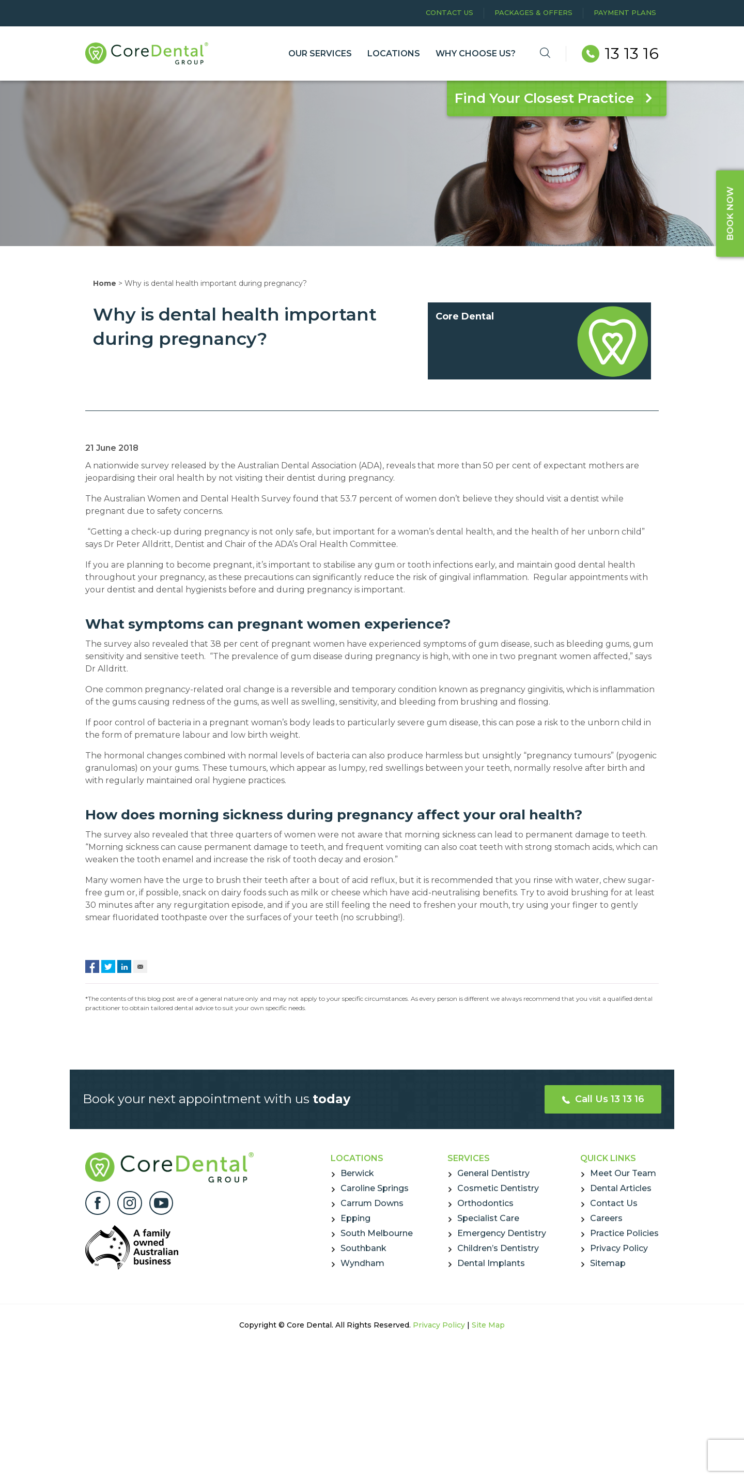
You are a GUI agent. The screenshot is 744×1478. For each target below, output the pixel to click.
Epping (355, 1218)
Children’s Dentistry (498, 1248)
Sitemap (608, 1263)
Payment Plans (625, 12)
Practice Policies (624, 1233)
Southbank (363, 1248)
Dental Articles (621, 1188)
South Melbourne (376, 1233)
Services (468, 1158)
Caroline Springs (374, 1188)
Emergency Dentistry (501, 1233)
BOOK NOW (730, 213)
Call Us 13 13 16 (603, 1099)
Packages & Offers (533, 12)
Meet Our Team (623, 1173)
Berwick (357, 1173)
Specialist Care (488, 1218)
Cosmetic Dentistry (498, 1188)
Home (104, 283)
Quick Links (608, 1158)
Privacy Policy (619, 1248)
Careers (606, 1218)
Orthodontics (485, 1203)
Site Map (488, 1325)
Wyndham (362, 1263)
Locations (357, 1158)
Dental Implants (491, 1263)
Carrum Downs (372, 1203)
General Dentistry (493, 1173)
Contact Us (449, 12)
